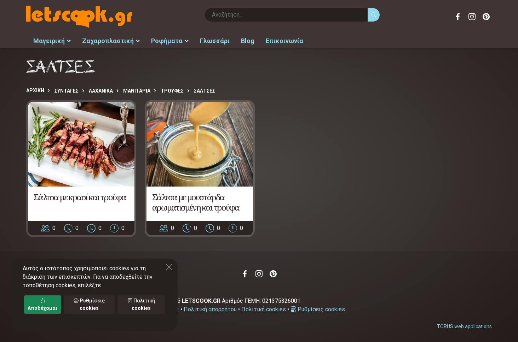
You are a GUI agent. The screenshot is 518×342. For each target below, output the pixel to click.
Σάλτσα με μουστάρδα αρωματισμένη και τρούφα (195, 202)
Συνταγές (66, 91)
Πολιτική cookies (263, 309)
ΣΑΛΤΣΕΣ (204, 91)
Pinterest (486, 16)
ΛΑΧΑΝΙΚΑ (101, 91)
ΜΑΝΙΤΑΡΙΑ (136, 91)
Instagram (472, 16)
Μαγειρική (52, 41)
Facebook (458, 16)
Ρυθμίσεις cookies (317, 309)
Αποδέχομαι (42, 304)
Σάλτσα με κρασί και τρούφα (80, 197)
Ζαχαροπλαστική (111, 41)
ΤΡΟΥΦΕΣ (172, 91)
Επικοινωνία (284, 41)
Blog (247, 41)
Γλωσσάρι (215, 41)
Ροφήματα (170, 41)
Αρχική (35, 90)
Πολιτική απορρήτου (210, 309)
